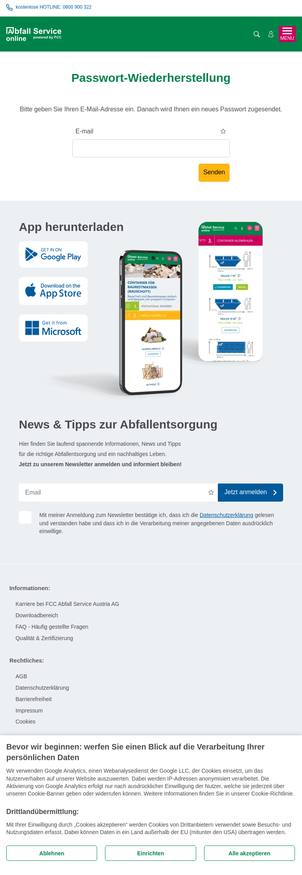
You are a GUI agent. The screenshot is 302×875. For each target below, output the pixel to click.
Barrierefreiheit (33, 699)
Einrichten (150, 853)
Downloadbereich (36, 615)
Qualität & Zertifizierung (44, 638)
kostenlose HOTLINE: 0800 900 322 (49, 7)
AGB (21, 676)
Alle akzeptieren (249, 853)
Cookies (25, 721)
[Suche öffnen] (256, 34)
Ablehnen (51, 853)
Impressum (28, 710)
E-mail (84, 131)
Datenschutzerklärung (226, 515)
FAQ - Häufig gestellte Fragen (51, 627)
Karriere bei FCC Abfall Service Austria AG (67, 604)
